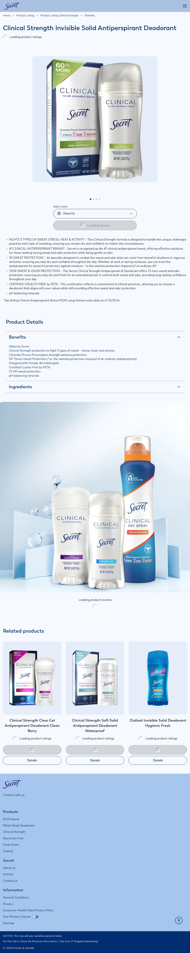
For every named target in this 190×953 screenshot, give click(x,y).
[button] (179, 921)
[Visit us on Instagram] (5, 802)
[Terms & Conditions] (16, 898)
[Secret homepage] (12, 6)
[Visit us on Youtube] (32, 802)
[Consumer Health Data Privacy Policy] (28, 910)
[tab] (90, 199)
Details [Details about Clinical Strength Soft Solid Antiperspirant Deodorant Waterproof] (95, 760)
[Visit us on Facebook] (14, 802)
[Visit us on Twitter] (23, 802)
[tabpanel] (95, 119)
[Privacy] (8, 904)
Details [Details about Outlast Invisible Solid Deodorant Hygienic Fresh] (158, 760)
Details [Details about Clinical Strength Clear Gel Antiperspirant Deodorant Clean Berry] (32, 760)
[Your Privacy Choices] (20, 917)
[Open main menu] (185, 6)
